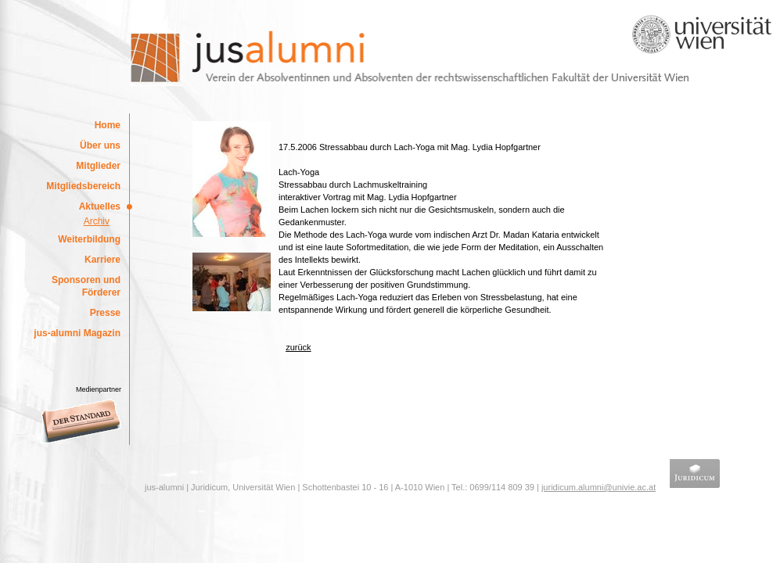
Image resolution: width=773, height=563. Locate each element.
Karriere (102, 259)
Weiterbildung (89, 239)
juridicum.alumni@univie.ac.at (598, 487)
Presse (105, 312)
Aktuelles (99, 206)
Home (107, 125)
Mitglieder (98, 165)
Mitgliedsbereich (83, 186)
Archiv (97, 221)
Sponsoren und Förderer (86, 286)
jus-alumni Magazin (77, 333)
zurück (298, 347)
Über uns (100, 145)
